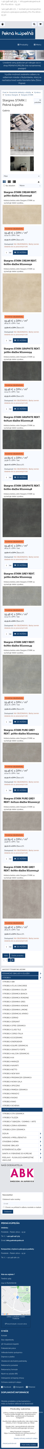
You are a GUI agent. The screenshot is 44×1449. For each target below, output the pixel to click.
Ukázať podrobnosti (9, 1443)
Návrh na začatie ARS (9, 1374)
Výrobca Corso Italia (12, 1034)
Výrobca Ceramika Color (14, 990)
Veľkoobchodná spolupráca (11, 1352)
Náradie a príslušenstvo (22, 1138)
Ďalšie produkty (17, 955)
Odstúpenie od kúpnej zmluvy (12, 1378)
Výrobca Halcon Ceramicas (15, 1054)
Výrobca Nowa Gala (12, 1082)
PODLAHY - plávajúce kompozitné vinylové (22, 1159)
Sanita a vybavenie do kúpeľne (22, 1154)
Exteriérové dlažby (22, 1150)
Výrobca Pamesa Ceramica (15, 1090)
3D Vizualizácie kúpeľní (10, 1344)
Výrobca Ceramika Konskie (15, 1006)
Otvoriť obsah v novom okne (16, 1324)
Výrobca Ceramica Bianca (14, 994)
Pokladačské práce (8, 1348)
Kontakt (4, 1335)
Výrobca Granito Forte (13, 1050)
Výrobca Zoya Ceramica (13, 1130)
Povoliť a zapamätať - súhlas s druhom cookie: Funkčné (16, 1316)
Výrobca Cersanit (11, 1022)
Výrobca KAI (8, 1058)
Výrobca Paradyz (10, 1094)
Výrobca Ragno (10, 1098)
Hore (6, 955)
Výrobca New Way (11, 1074)
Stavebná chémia (22, 1142)
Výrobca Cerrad (10, 1018)
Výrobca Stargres (11, 1110)
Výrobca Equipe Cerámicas (15, 1046)
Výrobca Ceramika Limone (14, 1010)
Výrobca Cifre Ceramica (14, 1026)
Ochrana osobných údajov (11, 1382)
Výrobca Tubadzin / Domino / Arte (19, 1122)
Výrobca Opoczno (11, 1086)
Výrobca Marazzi (10, 1062)
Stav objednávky (7, 1340)
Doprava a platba (8, 1357)
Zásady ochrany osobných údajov (26, 1438)
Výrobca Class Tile (11, 1030)
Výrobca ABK (8, 982)
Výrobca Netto (9, 1070)
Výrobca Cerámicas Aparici (15, 1014)
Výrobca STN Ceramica (13, 1114)
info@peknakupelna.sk (15, 1240)
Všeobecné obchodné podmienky (14, 1361)
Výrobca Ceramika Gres (13, 1002)
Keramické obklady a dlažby (22, 974)
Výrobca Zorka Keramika (14, 1126)
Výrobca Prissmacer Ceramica (17, 1078)
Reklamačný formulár (9, 1369)
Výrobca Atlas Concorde (14, 986)
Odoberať (7, 1212)
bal (7, 252)
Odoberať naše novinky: (11, 1199)
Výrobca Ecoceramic (12, 1038)
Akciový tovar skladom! (13, 969)
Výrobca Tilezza (10, 1118)
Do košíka (20, 252)
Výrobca (22, 978)
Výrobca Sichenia (10, 1106)
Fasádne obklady (22, 1146)
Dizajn (22, 1134)
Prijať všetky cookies (29, 1445)
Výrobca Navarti (10, 1066)
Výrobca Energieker (12, 1042)
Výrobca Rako (9, 1102)
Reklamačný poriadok (9, 1365)
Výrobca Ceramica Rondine (15, 998)
